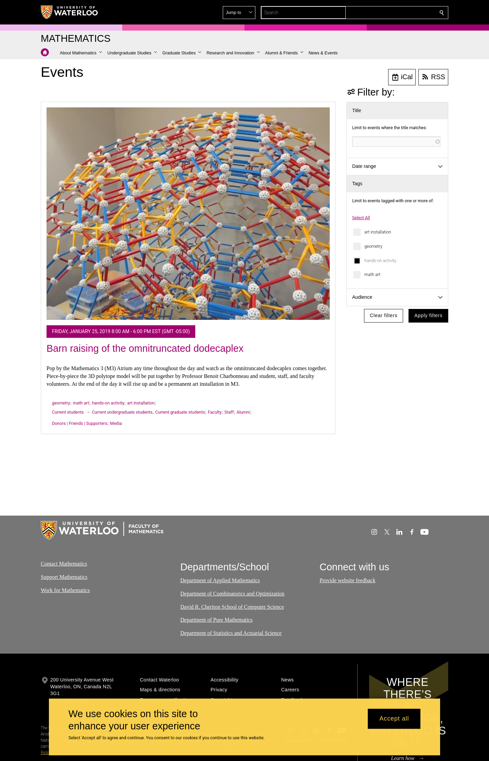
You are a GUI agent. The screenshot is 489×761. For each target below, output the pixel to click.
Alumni (243, 412)
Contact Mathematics (64, 564)
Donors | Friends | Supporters (79, 423)
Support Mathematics (64, 577)
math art (372, 274)
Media (116, 423)
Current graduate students (180, 412)
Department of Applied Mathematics (220, 580)
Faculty (214, 412)
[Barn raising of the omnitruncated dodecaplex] (188, 213)
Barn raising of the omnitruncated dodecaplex (145, 348)
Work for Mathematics (65, 590)
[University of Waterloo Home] (69, 12)
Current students (68, 412)
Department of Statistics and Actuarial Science (231, 633)
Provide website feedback (347, 580)
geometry (373, 246)
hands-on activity (380, 260)
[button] (393, 12)
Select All (361, 217)
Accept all (394, 718)
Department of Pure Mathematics (216, 620)
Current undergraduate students (122, 412)
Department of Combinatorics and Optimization (232, 593)
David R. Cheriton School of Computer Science (232, 607)
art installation (377, 232)
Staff (229, 412)
